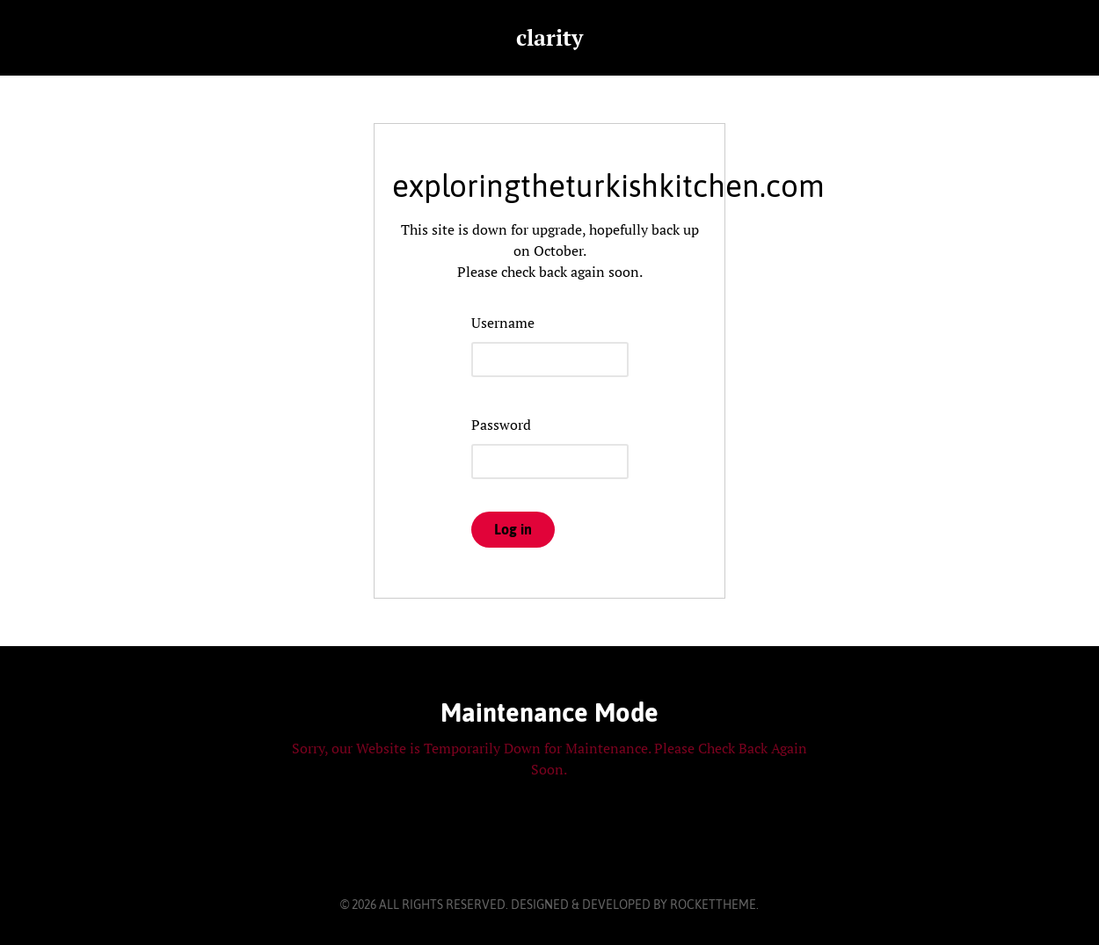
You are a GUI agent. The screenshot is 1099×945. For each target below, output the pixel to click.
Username (503, 322)
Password (501, 424)
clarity (549, 37)
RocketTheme (713, 905)
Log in (513, 529)
